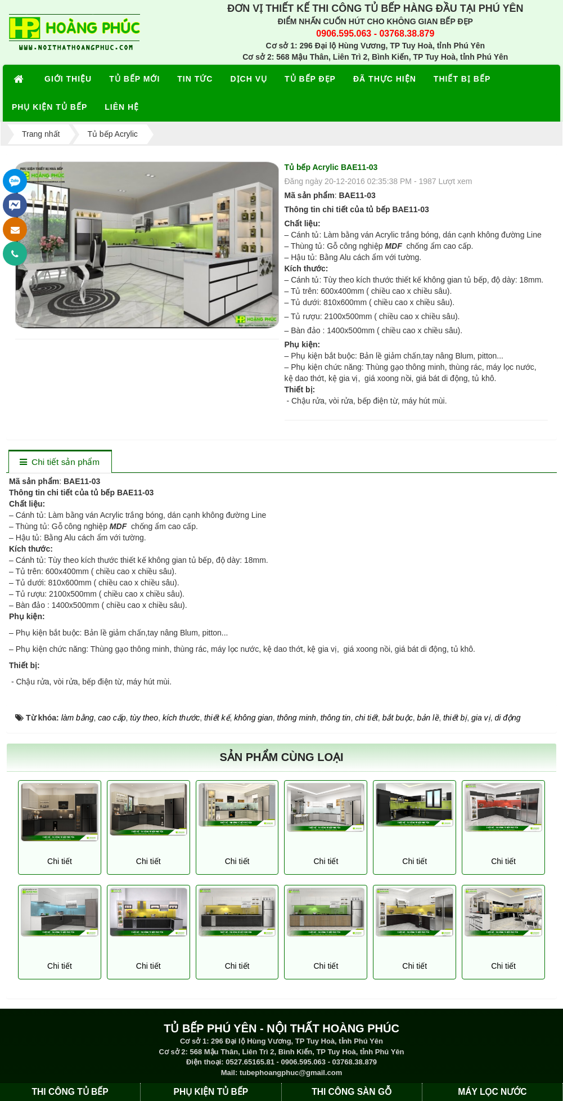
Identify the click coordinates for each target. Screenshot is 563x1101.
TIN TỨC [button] (195, 78)
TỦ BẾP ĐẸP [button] (310, 78)
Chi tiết (59, 861)
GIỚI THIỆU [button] (68, 78)
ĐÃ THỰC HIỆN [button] (384, 78)
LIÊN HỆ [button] (122, 106)
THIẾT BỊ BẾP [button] (462, 78)
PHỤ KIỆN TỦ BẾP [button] (49, 106)
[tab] (60, 462)
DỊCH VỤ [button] (248, 78)
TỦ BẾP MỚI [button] (134, 78)
